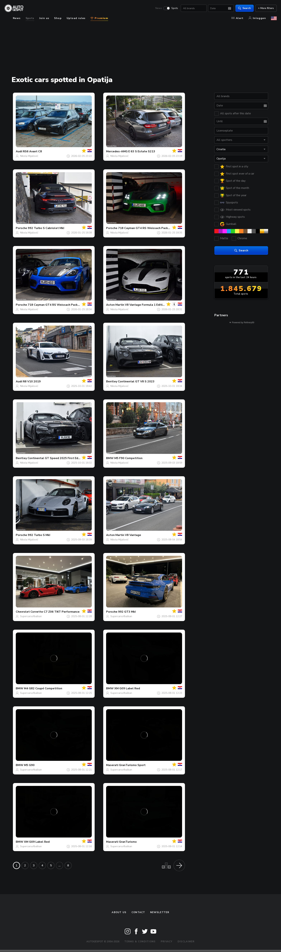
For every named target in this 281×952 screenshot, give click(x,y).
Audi (19, 151)
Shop (58, 18)
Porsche (21, 228)
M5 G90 (29, 765)
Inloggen (257, 18)
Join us (44, 18)
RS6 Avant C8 (32, 151)
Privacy (167, 941)
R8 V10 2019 (32, 381)
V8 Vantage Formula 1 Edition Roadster (152, 305)
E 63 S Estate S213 (141, 151)
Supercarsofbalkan (31, 616)
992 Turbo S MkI (39, 535)
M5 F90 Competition (128, 458)
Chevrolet (23, 612)
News (158, 8)
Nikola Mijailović (29, 156)
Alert (238, 18)
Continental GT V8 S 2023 (136, 381)
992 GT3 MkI (127, 612)
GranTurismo (128, 842)
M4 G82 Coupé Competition (43, 688)
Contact (138, 912)
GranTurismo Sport (132, 765)
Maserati (112, 765)
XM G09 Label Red (127, 688)
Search (244, 8)
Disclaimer (186, 941)
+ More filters (266, 8)
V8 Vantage (133, 535)
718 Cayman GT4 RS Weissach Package (145, 228)
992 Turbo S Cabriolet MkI (46, 228)
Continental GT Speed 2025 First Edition (56, 458)
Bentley (111, 381)
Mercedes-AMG (117, 151)
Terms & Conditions (140, 941)
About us (119, 912)
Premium (99, 18)
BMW (110, 458)
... (59, 865)
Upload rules (76, 18)
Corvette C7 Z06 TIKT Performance (55, 612)
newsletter (159, 912)
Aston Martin (115, 305)
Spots (174, 8)
